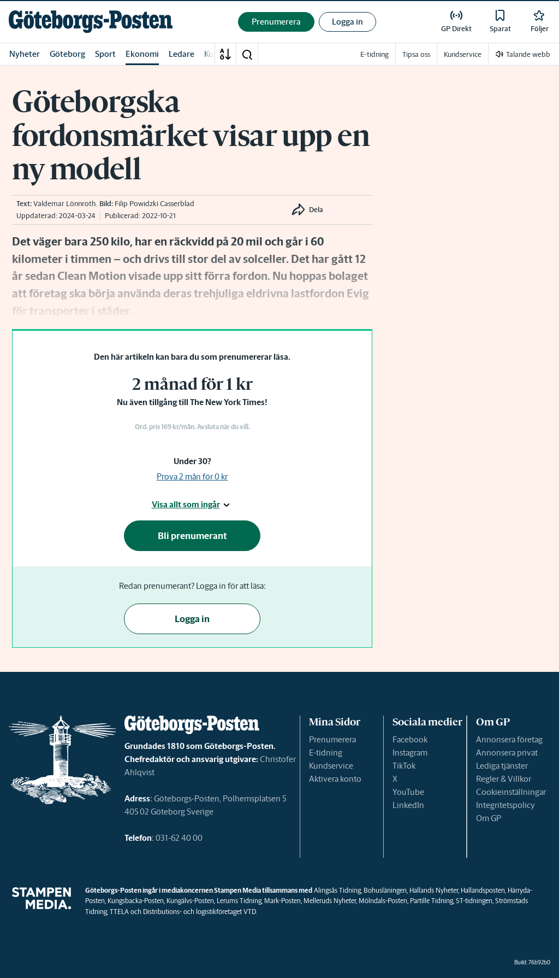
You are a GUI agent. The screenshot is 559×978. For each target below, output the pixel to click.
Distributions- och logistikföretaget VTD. (200, 911)
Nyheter (24, 54)
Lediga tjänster (502, 765)
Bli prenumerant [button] (192, 536)
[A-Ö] (225, 54)
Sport (105, 54)
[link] (91, 21)
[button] (246, 54)
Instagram (410, 752)
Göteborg (67, 54)
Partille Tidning (431, 901)
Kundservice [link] (462, 54)
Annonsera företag (509, 739)
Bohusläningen (385, 890)
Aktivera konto (335, 779)
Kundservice (331, 765)
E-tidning (325, 752)
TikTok (404, 765)
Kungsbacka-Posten (136, 901)
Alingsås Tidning (337, 890)
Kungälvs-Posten (190, 901)
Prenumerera (332, 739)
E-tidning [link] (374, 54)
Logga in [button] (347, 21)
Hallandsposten (483, 890)
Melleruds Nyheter (330, 901)
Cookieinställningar (511, 792)
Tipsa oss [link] (416, 54)
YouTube (408, 792)
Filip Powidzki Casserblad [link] (154, 203)
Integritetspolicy (505, 805)
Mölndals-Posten (383, 901)
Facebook (410, 739)
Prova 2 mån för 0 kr (192, 476)
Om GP (488, 818)
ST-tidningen (474, 901)
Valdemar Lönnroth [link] (64, 203)
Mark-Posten (282, 901)
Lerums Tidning (239, 901)
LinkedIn (408, 805)
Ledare (181, 54)
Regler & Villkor (503, 779)
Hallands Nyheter (433, 890)
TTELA (119, 911)
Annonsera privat (507, 752)
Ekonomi (142, 54)
